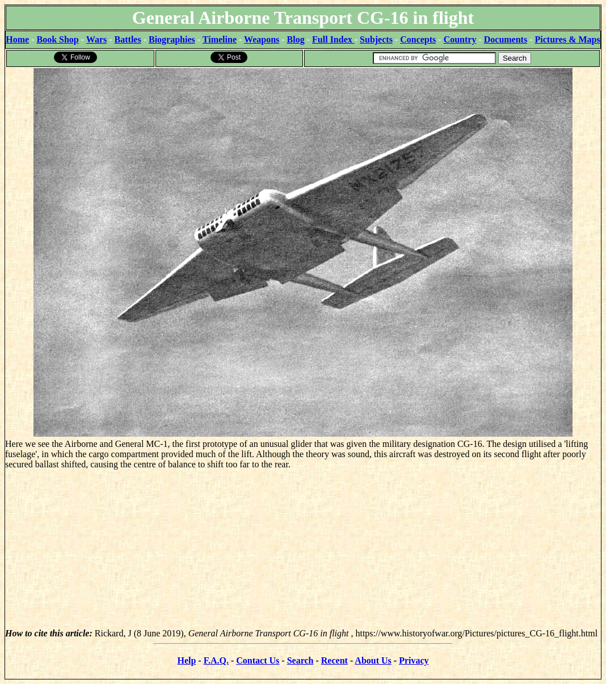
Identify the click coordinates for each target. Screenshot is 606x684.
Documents (505, 39)
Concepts (418, 39)
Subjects (376, 39)
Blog (296, 39)
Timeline (220, 39)
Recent (334, 660)
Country (460, 39)
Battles (128, 39)
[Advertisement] (303, 549)
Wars (96, 39)
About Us (373, 660)
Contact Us (257, 660)
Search (300, 660)
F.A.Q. (216, 660)
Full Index (333, 39)
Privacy (413, 660)
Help (186, 660)
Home (17, 39)
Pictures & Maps (567, 39)
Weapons (261, 39)
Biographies (172, 39)
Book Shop (57, 39)
